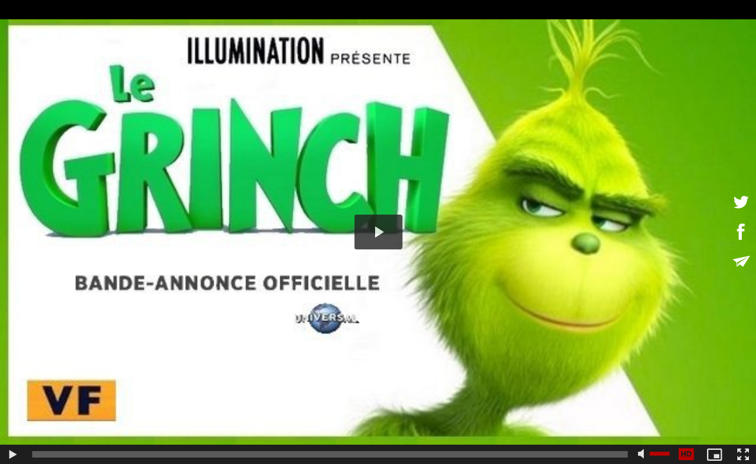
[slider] (330, 454)
